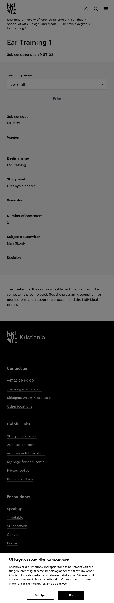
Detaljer (40, 595)
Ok (71, 595)
